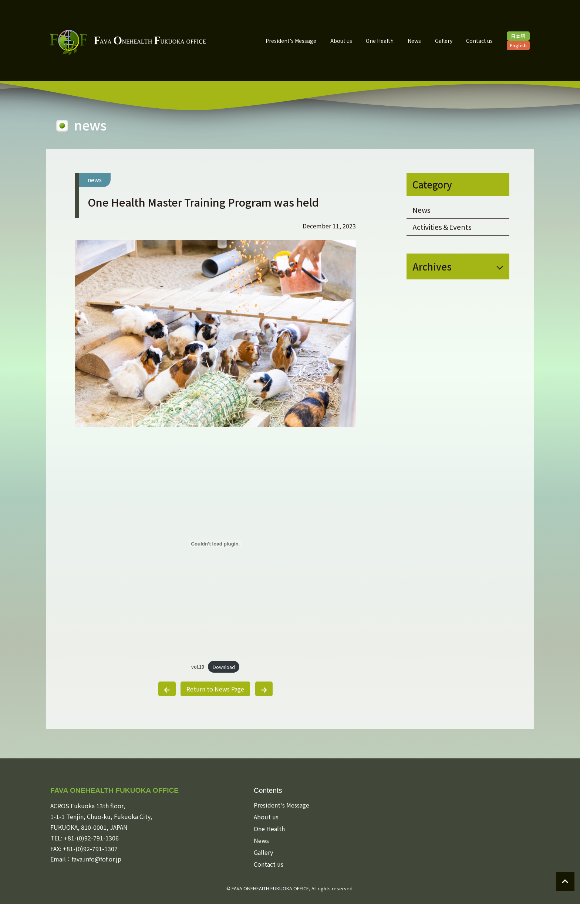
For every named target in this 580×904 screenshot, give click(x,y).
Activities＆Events (442, 227)
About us (341, 40)
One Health (380, 40)
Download (224, 666)
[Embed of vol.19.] (215, 544)
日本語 (518, 36)
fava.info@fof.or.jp (96, 858)
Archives (432, 266)
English (518, 45)
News (414, 40)
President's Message (291, 40)
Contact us (479, 40)
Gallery (443, 40)
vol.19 (197, 666)
